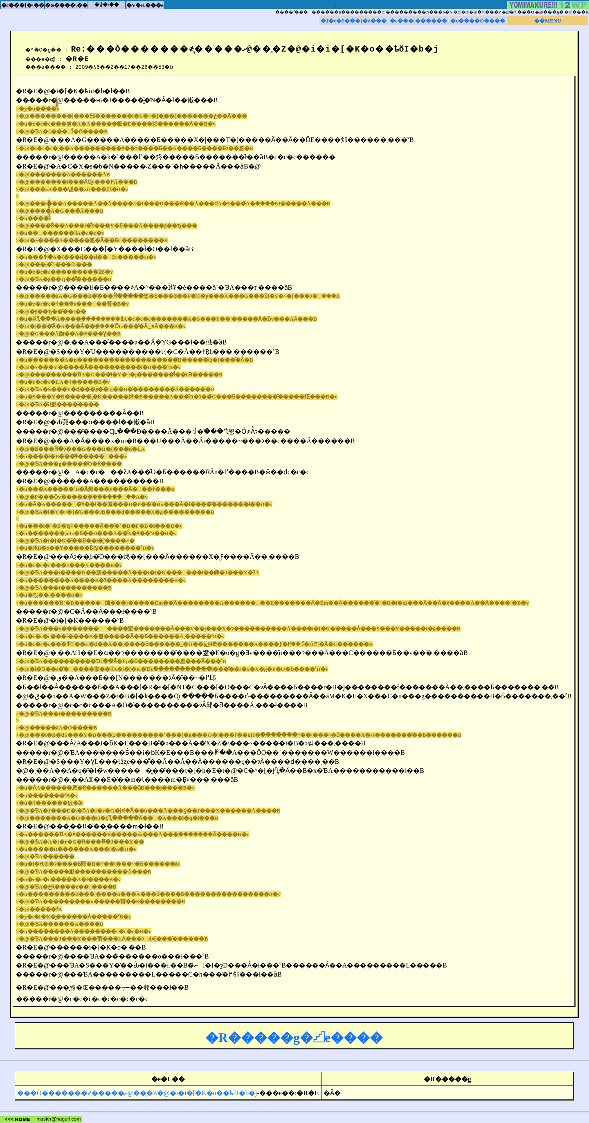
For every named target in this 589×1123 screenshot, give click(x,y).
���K (580, 12)
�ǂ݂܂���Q (522, 12)
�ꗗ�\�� (106, 5)
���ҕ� (553, 12)
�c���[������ (418, 21)
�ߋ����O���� (477, 21)
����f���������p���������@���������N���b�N (363, 12)
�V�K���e (145, 5)
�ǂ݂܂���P (489, 12)
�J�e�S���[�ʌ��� (354, 21)
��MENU (547, 21)
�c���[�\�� (22, 5)
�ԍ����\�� (66, 5)
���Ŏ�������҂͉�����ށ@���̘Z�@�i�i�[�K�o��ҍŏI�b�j (137, 1092)
